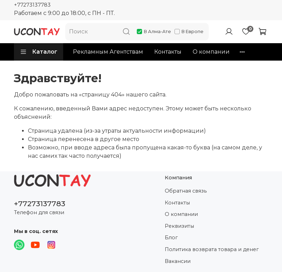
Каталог (38, 51)
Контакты (167, 51)
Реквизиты (179, 226)
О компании (211, 51)
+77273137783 (32, 5)
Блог (171, 237)
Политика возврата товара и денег (212, 249)
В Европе (189, 31)
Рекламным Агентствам (108, 51)
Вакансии (178, 261)
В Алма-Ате (154, 31)
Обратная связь (186, 191)
